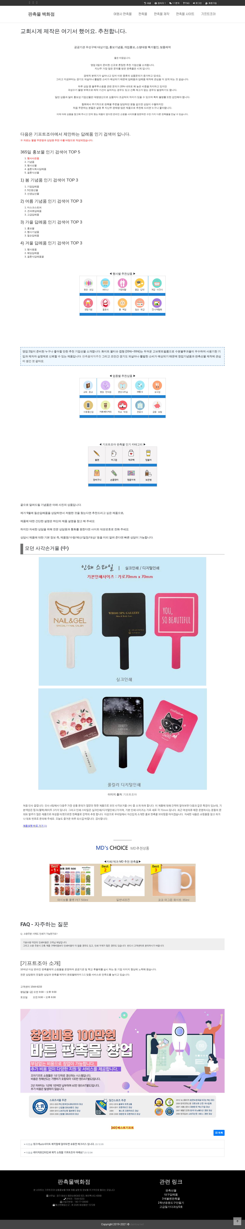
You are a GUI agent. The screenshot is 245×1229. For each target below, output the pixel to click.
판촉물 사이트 (185, 14)
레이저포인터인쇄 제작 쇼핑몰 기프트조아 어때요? (58, 1152)
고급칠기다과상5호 (171, 1206)
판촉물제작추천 (91, 356)
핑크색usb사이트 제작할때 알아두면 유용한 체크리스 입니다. (64, 1144)
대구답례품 (171, 1194)
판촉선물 (171, 1190)
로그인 (197, 3)
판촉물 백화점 (41, 14)
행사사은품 (33, 158)
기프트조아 (208, 14)
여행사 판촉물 (122, 14)
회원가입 (211, 3)
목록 (219, 1132)
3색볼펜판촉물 (171, 1198)
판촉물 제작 (161, 14)
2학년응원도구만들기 (171, 1202)
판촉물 (142, 14)
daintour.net (137, 1224)
